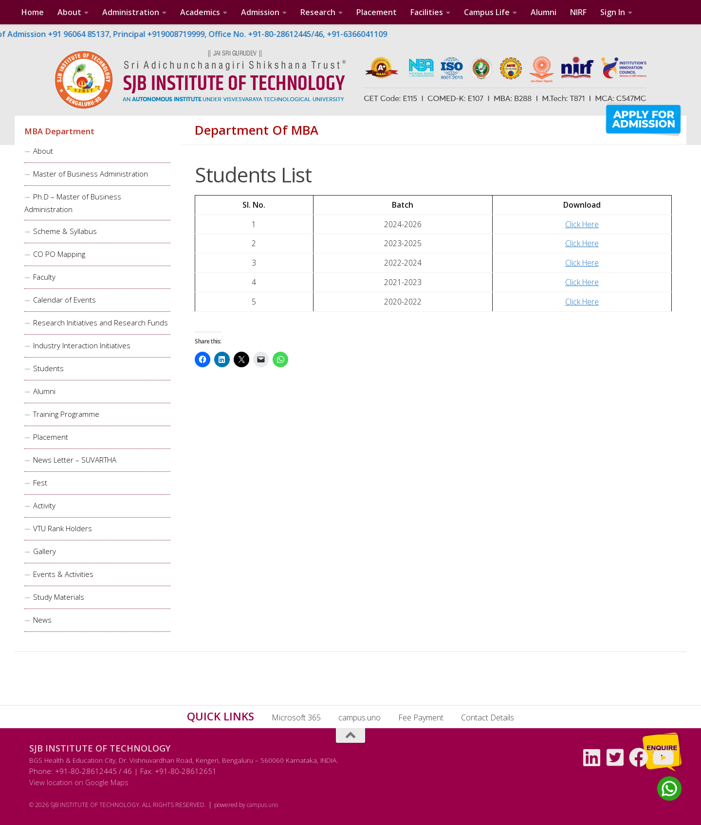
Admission (260, 12)
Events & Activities (63, 574)
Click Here (582, 224)
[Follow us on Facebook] (638, 757)
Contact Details (487, 717)
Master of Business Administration (90, 174)
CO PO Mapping (59, 254)
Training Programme (66, 414)
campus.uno (359, 717)
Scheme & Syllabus (65, 231)
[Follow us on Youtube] (662, 757)
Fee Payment (420, 717)
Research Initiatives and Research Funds (100, 322)
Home (32, 12)
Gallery (44, 551)
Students (48, 368)
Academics (200, 12)
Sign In (612, 12)
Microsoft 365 (296, 717)
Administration (130, 12)
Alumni (543, 12)
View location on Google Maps (79, 782)
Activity (44, 505)
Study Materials (58, 597)
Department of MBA (256, 130)
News (42, 620)
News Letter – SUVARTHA (74, 460)
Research (317, 12)
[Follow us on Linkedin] (592, 757)
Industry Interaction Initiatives (81, 345)
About (69, 12)
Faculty (44, 277)
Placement (376, 12)
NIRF (578, 12)
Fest (40, 482)
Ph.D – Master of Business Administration (72, 203)
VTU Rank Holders (62, 528)
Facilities (426, 12)
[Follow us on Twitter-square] (615, 757)
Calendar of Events (64, 300)
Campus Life (487, 12)
